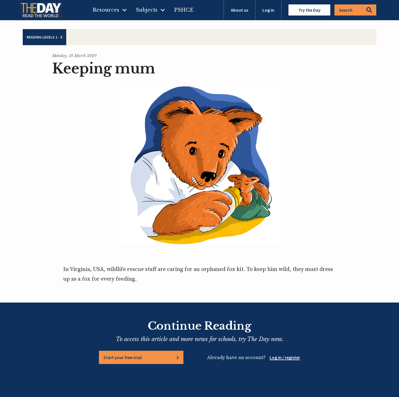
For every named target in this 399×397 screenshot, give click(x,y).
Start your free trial (122, 357)
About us (239, 10)
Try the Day (309, 10)
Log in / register (285, 357)
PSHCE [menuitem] (183, 10)
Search (355, 10)
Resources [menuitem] (106, 10)
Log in (268, 10)
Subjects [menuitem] (146, 10)
